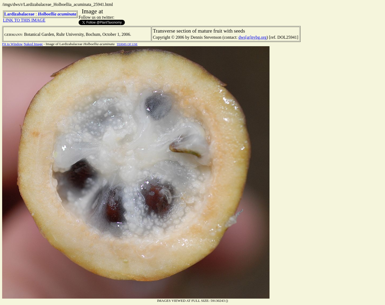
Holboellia (47, 14)
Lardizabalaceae (19, 14)
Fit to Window (12, 44)
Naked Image (33, 44)
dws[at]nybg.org (252, 37)
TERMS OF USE (127, 44)
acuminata (66, 14)
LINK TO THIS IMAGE (24, 20)
